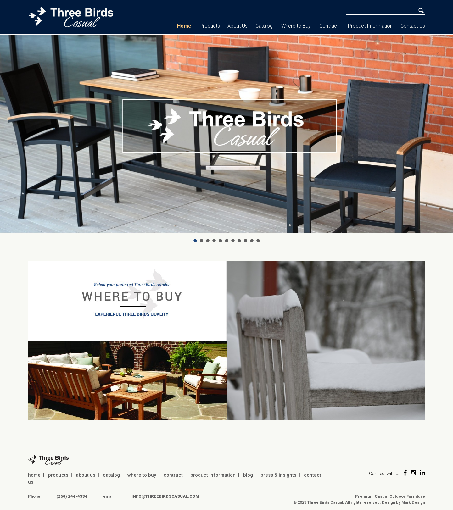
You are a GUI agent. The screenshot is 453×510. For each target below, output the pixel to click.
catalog (111, 475)
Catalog (264, 26)
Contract (328, 26)
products (58, 475)
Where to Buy (296, 26)
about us (85, 475)
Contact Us (412, 26)
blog (248, 475)
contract (173, 475)
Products (210, 26)
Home (184, 26)
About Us (237, 26)
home (34, 475)
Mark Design (413, 502)
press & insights (278, 475)
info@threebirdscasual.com (165, 496)
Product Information (370, 26)
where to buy (141, 475)
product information (213, 475)
